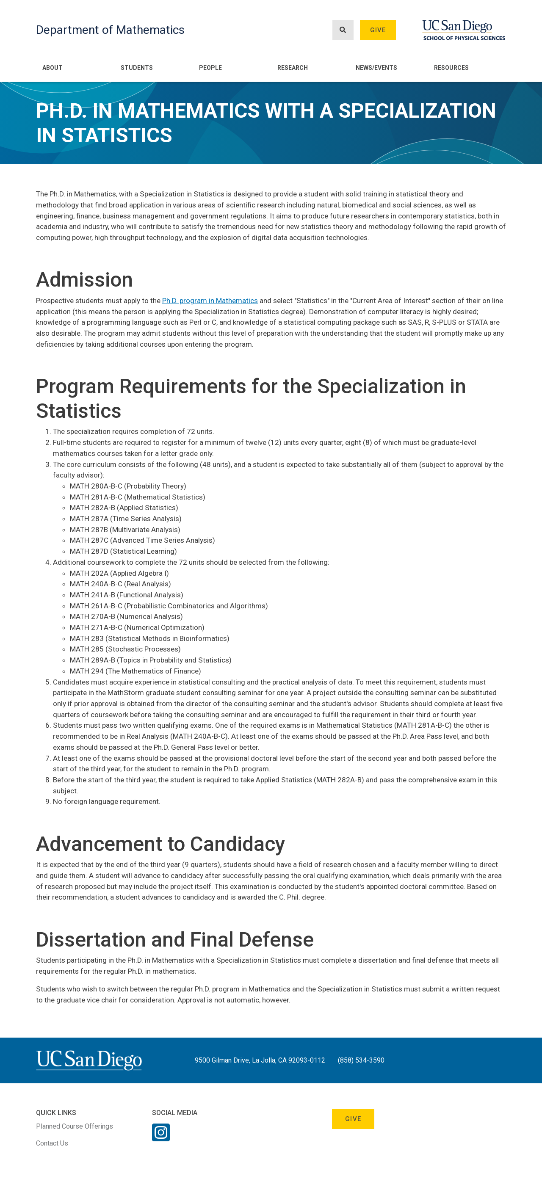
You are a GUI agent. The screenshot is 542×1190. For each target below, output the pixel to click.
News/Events (376, 67)
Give (378, 30)
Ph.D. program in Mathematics (210, 300)
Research (292, 67)
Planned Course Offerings (74, 1126)
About (52, 67)
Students (137, 67)
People (210, 67)
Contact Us (52, 1143)
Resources (451, 67)
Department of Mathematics (110, 30)
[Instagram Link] (161, 1138)
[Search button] (343, 30)
